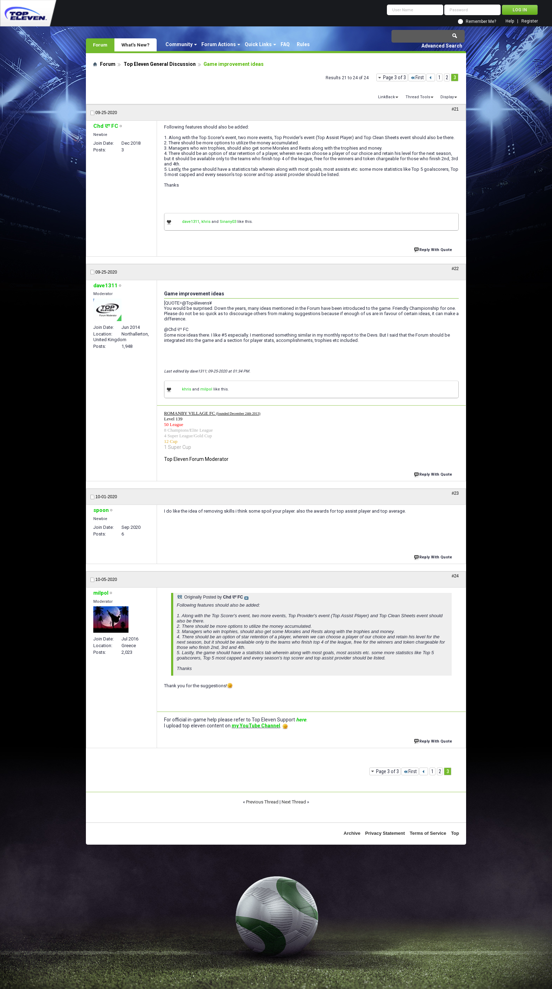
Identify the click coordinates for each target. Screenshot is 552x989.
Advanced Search (441, 46)
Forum (100, 45)
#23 (455, 493)
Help (510, 21)
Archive (352, 833)
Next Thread (294, 802)
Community (179, 44)
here (301, 719)
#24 (455, 576)
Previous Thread (262, 802)
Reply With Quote (433, 249)
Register (529, 21)
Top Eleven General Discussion (160, 64)
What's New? (135, 45)
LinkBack (386, 97)
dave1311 (190, 221)
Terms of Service (428, 833)
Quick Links (258, 44)
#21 (455, 109)
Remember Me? (481, 21)
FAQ (285, 44)
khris (206, 221)
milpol (206, 389)
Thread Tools (418, 97)
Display (447, 97)
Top (455, 833)
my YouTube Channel (256, 725)
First (417, 77)
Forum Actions (218, 44)
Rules (303, 44)
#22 (455, 268)
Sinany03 (228, 221)
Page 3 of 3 (394, 77)
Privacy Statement (385, 833)
